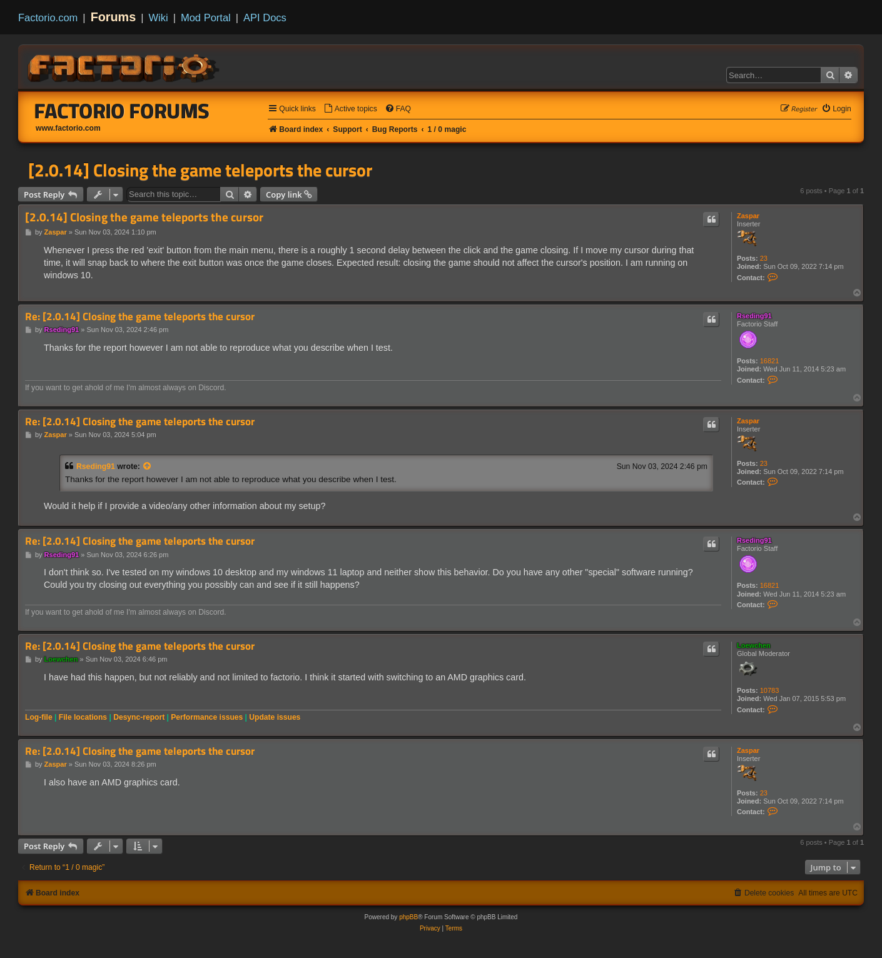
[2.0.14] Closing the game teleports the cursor (200, 170)
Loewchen (754, 645)
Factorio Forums (122, 110)
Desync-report (139, 717)
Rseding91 (754, 316)
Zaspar (748, 215)
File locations (83, 717)
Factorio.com (48, 17)
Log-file (39, 717)
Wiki (158, 17)
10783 (769, 690)
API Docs (264, 17)
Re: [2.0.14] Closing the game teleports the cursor (140, 316)
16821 (769, 361)
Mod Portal (206, 17)
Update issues (274, 717)
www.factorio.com (68, 128)
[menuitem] (350, 109)
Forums (113, 17)
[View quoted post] (147, 466)
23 (764, 258)
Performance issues (207, 717)
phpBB (408, 917)
